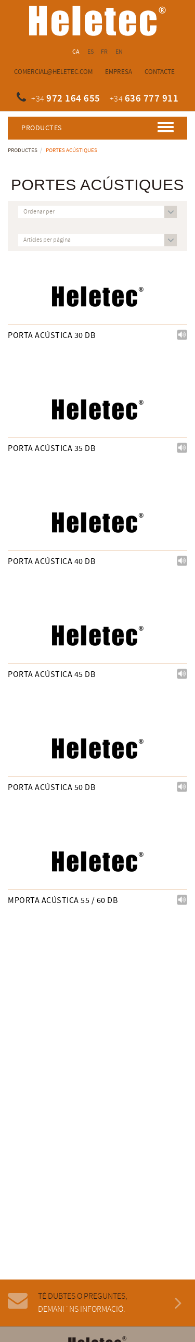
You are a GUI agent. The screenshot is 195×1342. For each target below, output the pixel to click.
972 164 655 (73, 98)
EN (119, 52)
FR (104, 52)
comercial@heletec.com (53, 72)
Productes (22, 150)
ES (90, 52)
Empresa (118, 72)
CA (76, 52)
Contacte (160, 72)
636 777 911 (152, 98)
